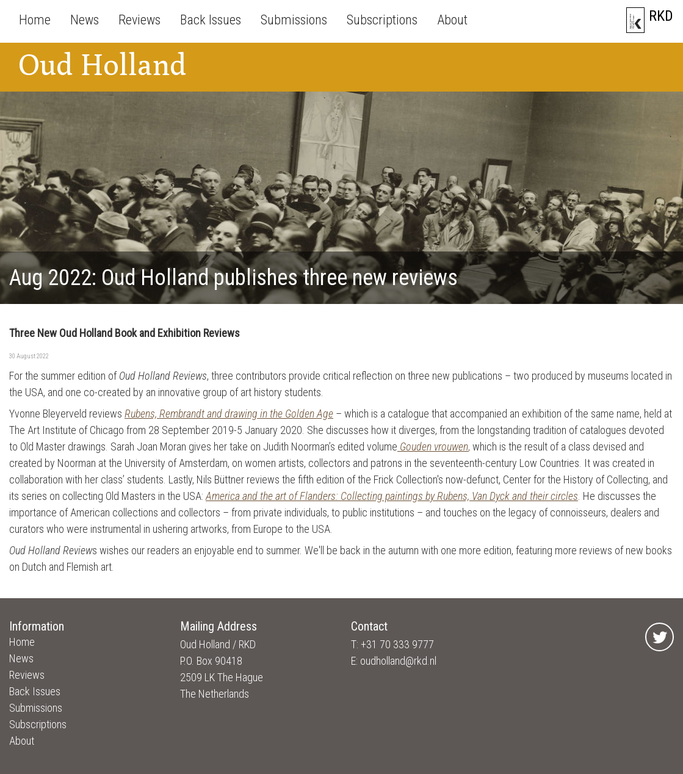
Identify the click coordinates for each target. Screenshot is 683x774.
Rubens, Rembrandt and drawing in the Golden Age (229, 413)
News (84, 19)
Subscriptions (382, 19)
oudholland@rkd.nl (398, 660)
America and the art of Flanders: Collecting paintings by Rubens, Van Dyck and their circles (392, 496)
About (452, 19)
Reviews (139, 19)
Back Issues (210, 19)
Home (35, 19)
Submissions (294, 19)
